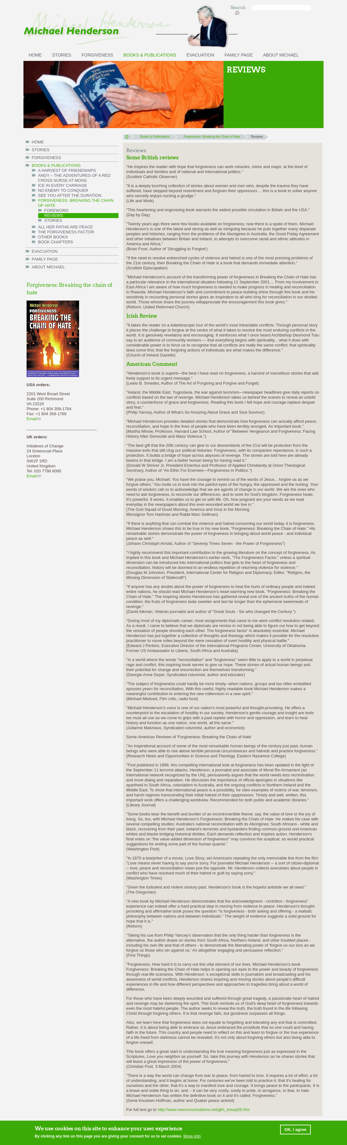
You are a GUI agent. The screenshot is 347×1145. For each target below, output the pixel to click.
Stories (61, 54)
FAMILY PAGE (238, 54)
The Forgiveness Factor (66, 232)
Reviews (53, 215)
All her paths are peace (65, 227)
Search (238, 7)
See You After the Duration (70, 195)
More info (192, 1136)
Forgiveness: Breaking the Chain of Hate (76, 203)
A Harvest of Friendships (67, 170)
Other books (53, 237)
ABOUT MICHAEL (281, 54)
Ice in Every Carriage (62, 185)
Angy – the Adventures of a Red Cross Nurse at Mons (74, 178)
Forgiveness (97, 54)
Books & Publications (149, 54)
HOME (35, 54)
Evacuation (200, 54)
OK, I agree (295, 1130)
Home (128, 136)
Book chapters (55, 242)
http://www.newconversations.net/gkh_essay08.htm (206, 1109)
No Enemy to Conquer (63, 190)
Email (34, 418)
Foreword (56, 210)
